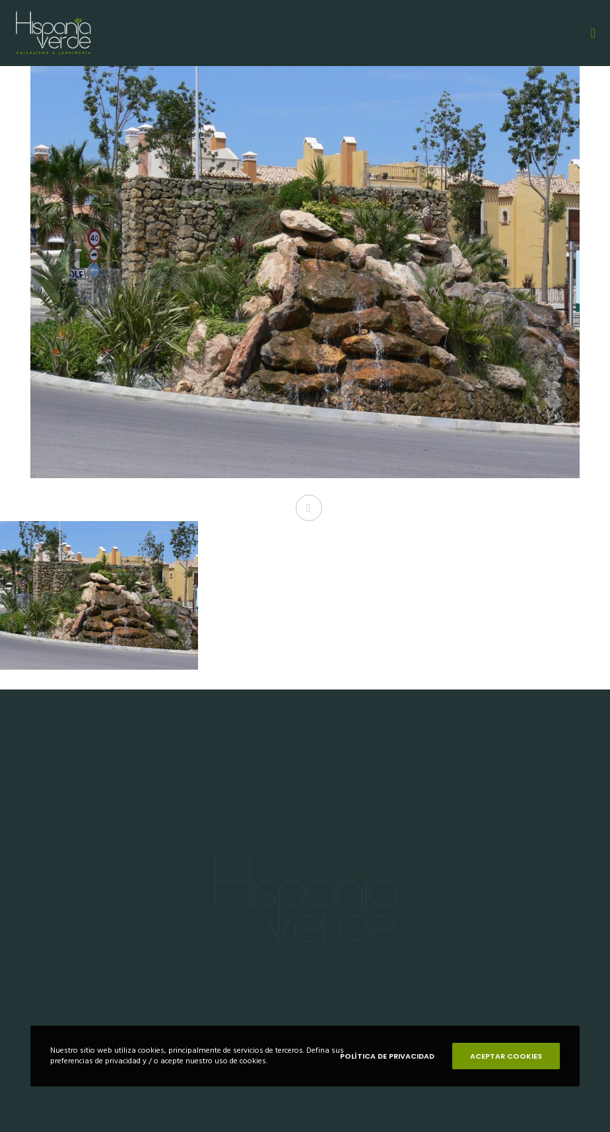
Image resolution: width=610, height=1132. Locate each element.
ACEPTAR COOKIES (506, 1056)
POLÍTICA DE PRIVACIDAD (387, 1056)
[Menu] (588, 33)
